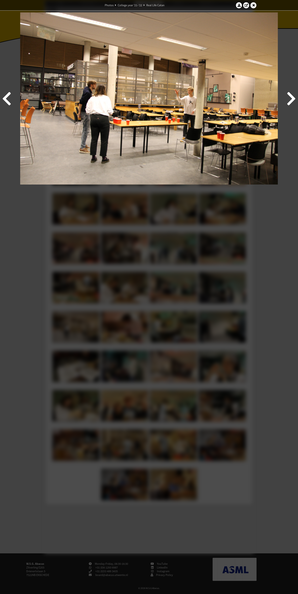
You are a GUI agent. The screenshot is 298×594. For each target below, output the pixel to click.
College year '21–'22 (130, 5)
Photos (109, 5)
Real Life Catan (155, 5)
